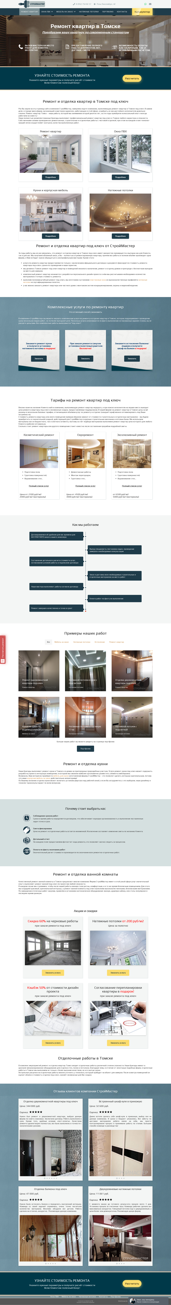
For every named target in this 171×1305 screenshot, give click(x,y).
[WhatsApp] (145, 4)
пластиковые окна (98, 280)
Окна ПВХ (54, 1296)
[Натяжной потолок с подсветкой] (132, 717)
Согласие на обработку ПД (85, 1301)
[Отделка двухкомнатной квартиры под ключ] (132, 670)
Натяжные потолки (87, 1296)
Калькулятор (142, 11)
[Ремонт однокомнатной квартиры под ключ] (38, 670)
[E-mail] (150, 4)
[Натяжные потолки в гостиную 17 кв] (85, 717)
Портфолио (116, 1296)
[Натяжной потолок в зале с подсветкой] (85, 670)
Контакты (103, 1296)
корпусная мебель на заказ (38, 778)
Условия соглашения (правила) (85, 1302)
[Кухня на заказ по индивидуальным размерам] (38, 717)
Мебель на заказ (69, 1296)
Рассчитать (132, 78)
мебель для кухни (61, 776)
